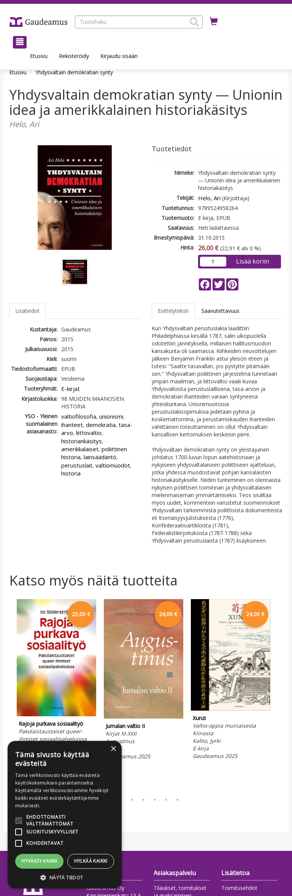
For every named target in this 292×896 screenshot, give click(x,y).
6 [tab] (166, 799)
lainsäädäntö (100, 457)
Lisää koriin (252, 261)
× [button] (113, 749)
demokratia (101, 424)
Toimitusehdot (239, 887)
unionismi (111, 416)
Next (279, 694)
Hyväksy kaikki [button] (39, 861)
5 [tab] (155, 799)
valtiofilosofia (78, 416)
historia (71, 473)
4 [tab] (143, 799)
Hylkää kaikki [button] (91, 861)
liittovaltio (89, 432)
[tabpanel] (56, 683)
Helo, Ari (209, 198)
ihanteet (72, 424)
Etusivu (39, 56)
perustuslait (76, 465)
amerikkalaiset (79, 449)
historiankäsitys (81, 441)
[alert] (65, 814)
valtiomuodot (112, 465)
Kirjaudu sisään (119, 56)
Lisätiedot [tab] (27, 310)
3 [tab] (132, 799)
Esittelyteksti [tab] (173, 310)
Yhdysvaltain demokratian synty (74, 72)
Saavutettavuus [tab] (221, 310)
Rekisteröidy (74, 56)
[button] (194, 22)
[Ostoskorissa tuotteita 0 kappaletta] (213, 21)
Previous (7, 694)
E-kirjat (70, 388)
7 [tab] (177, 799)
